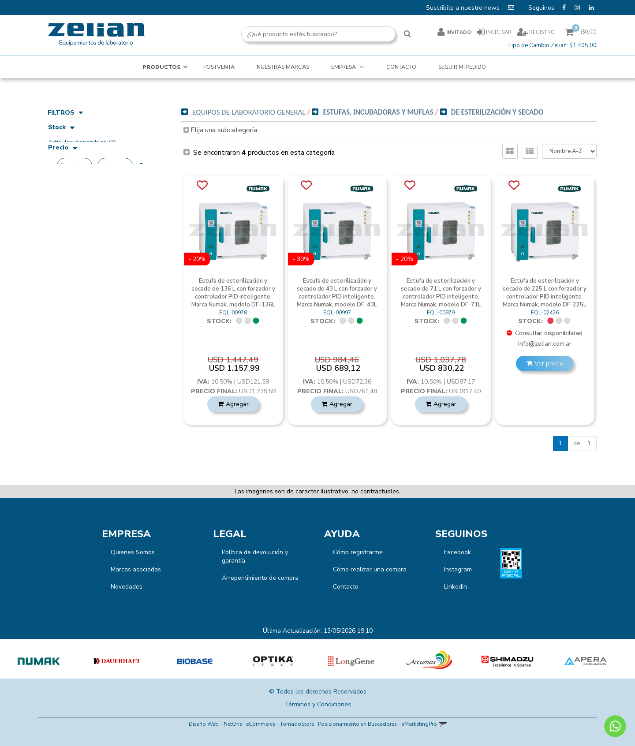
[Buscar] (407, 34)
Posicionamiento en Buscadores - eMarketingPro (377, 723)
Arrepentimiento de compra (260, 578)
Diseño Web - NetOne (215, 723)
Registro (541, 32)
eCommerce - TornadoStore (280, 723)
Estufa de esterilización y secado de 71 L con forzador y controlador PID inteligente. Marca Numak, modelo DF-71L (441, 293)
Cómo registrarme (358, 552)
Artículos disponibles (82, 142)
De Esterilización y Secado (497, 112)
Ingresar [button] (499, 32)
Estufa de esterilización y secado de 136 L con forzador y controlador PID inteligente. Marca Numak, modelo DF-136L (233, 293)
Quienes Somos (133, 552)
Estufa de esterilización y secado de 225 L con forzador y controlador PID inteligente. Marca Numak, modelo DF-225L (544, 293)
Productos (161, 67)
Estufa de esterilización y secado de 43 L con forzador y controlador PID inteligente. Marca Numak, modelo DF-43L (337, 293)
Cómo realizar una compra (370, 569)
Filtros (65, 112)
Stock (61, 128)
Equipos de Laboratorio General (248, 112)
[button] (442, 723)
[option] (39, 661)
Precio (62, 160)
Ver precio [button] (548, 363)
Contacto (346, 586)
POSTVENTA (219, 67)
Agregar (237, 404)
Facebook (457, 552)
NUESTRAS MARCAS (283, 67)
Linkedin (455, 586)
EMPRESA (344, 67)
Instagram (458, 569)
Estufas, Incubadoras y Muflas (378, 112)
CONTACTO (401, 67)
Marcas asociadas (136, 569)
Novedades (126, 586)
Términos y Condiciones (317, 704)
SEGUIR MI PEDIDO (462, 67)
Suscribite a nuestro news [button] (471, 7)
